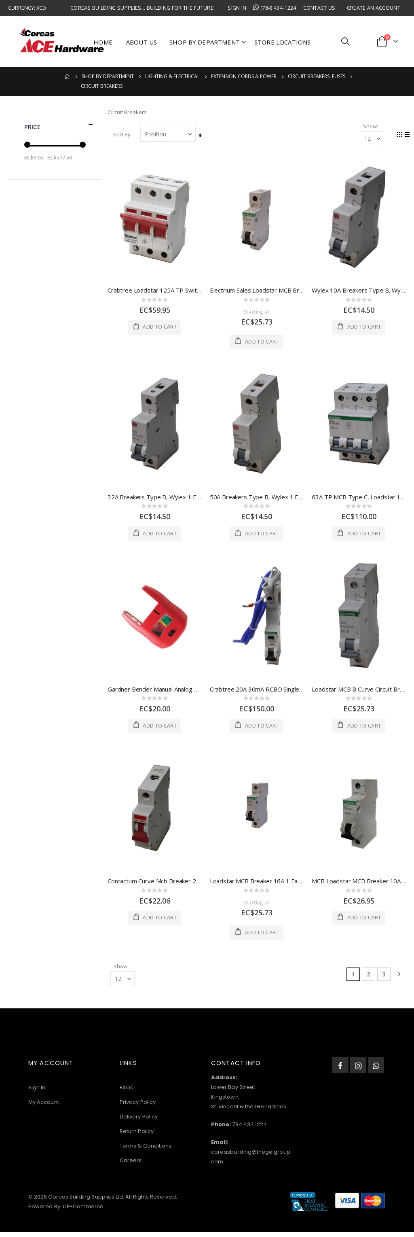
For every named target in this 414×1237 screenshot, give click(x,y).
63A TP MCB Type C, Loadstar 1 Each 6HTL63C (359, 499)
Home (67, 76)
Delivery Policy (139, 1121)
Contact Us (319, 7)
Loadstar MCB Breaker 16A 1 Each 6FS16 (257, 884)
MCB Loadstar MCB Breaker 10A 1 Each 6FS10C (359, 884)
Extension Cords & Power (244, 76)
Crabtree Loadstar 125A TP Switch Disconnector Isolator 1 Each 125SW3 (155, 292)
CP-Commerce (83, 1211)
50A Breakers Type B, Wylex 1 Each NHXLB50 (257, 499)
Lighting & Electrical (172, 76)
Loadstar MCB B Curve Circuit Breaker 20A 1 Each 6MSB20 (359, 692)
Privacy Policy (138, 1107)
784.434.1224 (249, 1129)
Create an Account (373, 7)
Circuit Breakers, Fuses (316, 76)
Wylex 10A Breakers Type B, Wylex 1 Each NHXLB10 (359, 292)
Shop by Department (108, 76)
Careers (131, 1165)
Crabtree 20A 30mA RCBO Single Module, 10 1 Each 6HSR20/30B (257, 692)
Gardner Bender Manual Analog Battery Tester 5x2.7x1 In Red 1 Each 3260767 (155, 692)
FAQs (126, 1092)
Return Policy (137, 1136)
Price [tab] (58, 125)
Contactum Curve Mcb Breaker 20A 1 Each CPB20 (155, 884)
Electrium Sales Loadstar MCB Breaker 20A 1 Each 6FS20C (257, 292)
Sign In (237, 7)
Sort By (122, 136)
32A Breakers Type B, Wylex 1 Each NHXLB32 (155, 499)
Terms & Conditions (145, 1150)
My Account (43, 1107)
